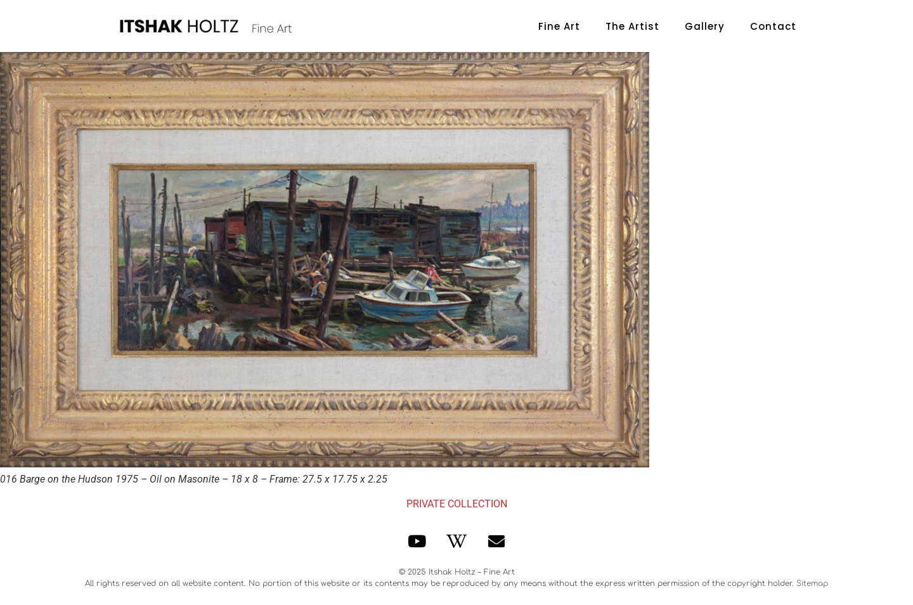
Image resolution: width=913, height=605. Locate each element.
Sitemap (812, 583)
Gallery (705, 26)
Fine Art (559, 26)
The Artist (632, 26)
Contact (773, 26)
